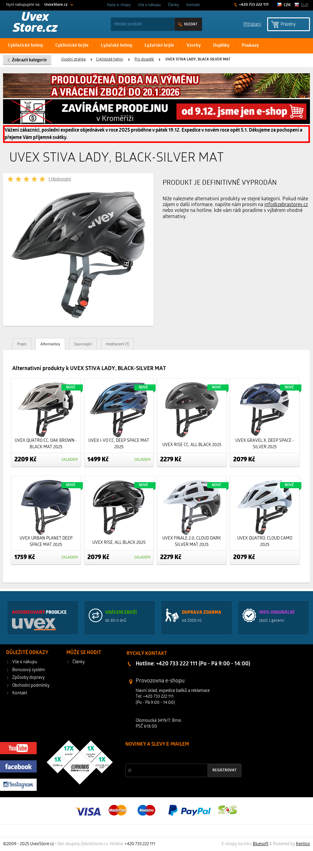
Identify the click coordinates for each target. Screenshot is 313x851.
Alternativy (50, 344)
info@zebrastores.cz (286, 204)
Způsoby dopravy (28, 677)
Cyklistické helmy (25, 45)
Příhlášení (252, 24)
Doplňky (221, 45)
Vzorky (193, 45)
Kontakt (193, 5)
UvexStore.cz (56, 5)
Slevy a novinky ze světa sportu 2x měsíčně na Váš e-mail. (177, 756)
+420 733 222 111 (253, 5)
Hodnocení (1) (117, 344)
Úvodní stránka (73, 59)
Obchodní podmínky (31, 685)
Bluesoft (260, 844)
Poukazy (250, 45)
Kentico (303, 844)
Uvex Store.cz (35, 23)
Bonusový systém (28, 670)
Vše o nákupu (149, 5)
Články (173, 5)
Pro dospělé (144, 59)
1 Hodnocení (59, 179)
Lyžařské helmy (116, 45)
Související (83, 344)
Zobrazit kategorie (29, 60)
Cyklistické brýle (72, 45)
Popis (22, 344)
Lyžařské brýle (159, 45)
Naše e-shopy (119, 5)
